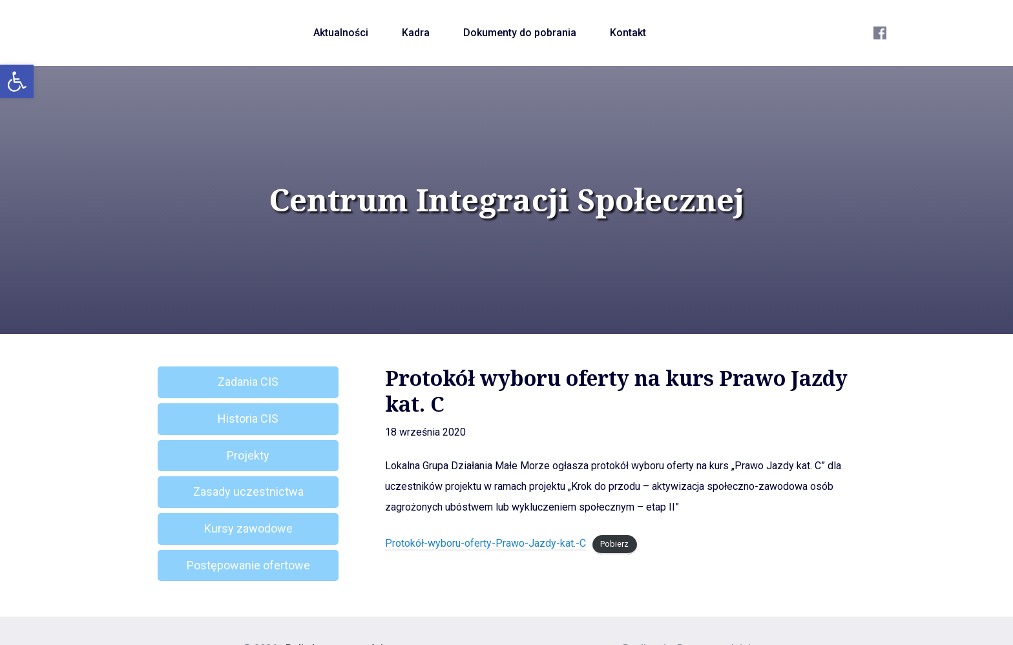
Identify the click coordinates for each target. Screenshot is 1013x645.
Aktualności (340, 32)
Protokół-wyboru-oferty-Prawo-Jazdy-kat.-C (485, 543)
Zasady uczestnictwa (248, 491)
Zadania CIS (248, 381)
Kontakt (628, 32)
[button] (17, 81)
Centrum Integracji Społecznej (506, 200)
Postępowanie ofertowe (248, 565)
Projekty (248, 455)
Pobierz (614, 544)
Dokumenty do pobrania (519, 32)
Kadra (416, 32)
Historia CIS (248, 418)
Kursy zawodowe (248, 528)
